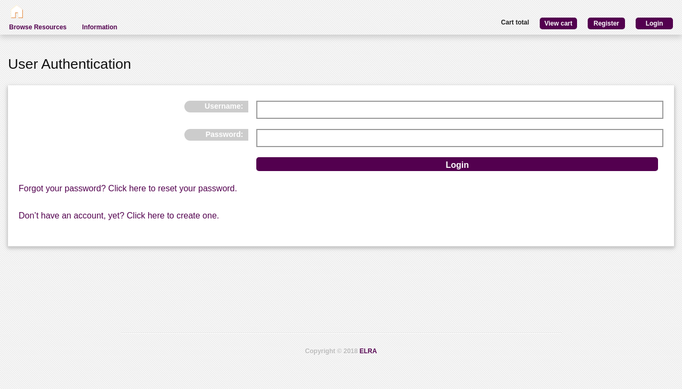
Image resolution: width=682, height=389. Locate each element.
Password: (224, 134)
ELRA (368, 351)
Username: (224, 106)
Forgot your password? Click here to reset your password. (128, 188)
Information (99, 27)
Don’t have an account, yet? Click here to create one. (119, 215)
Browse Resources (38, 27)
